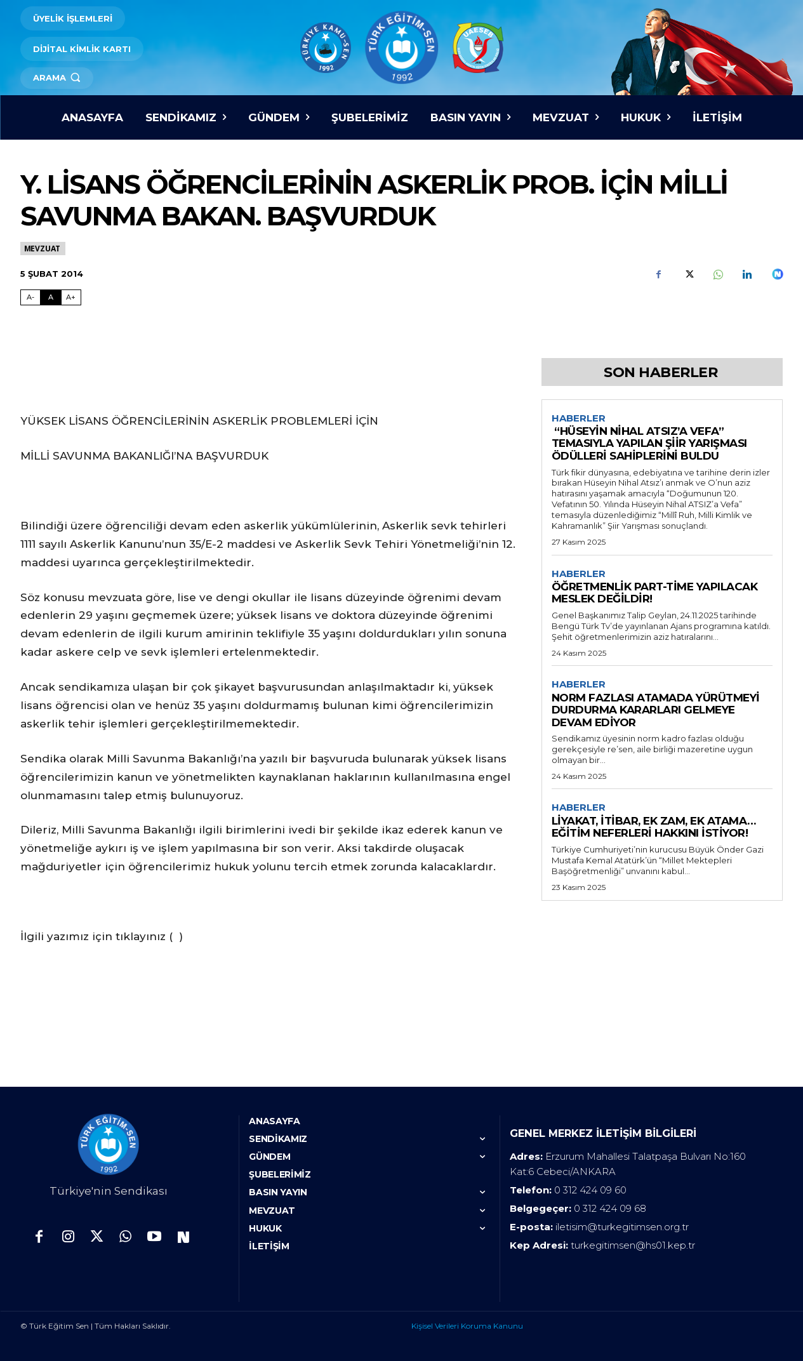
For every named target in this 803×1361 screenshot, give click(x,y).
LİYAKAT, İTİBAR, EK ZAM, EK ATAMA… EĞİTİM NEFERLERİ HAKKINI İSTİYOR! (654, 828)
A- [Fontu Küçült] (30, 297)
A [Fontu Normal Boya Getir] (50, 297)
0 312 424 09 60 (590, 1190)
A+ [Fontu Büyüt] (71, 297)
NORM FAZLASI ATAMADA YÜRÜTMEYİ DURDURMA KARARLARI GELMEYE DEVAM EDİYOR (656, 711)
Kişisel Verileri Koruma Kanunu (467, 1326)
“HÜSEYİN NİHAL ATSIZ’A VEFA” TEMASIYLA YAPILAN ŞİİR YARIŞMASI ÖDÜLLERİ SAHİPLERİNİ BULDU (649, 444)
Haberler (579, 418)
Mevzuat (43, 248)
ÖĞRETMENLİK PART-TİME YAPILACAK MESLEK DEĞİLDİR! (655, 593)
